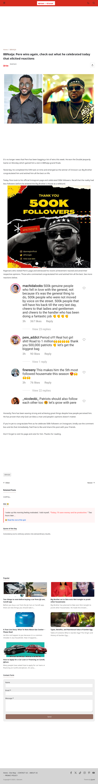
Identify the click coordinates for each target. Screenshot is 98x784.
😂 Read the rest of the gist (15, 520)
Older (6, 483)
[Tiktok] (80, 773)
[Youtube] (93, 773)
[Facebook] (71, 773)
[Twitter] (75, 773)
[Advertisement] (49, 27)
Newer (91, 483)
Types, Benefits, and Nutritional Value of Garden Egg (71, 629)
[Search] (94, 3)
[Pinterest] (89, 773)
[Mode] (88, 3)
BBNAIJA (7, 475)
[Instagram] (84, 773)
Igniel (93, 780)
